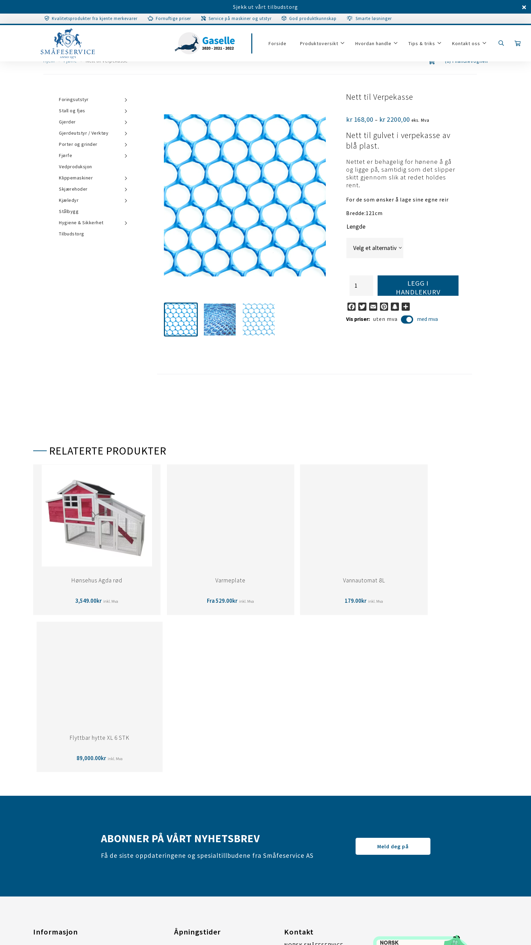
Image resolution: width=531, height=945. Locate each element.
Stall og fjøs (72, 111)
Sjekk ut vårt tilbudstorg (265, 6)
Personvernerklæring (61, 819)
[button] (181, 319)
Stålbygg (69, 211)
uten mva (393, 319)
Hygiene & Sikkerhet (81, 222)
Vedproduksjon (75, 166)
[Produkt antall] (361, 285)
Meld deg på (393, 689)
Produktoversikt (320, 45)
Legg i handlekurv (418, 287)
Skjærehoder (73, 189)
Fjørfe (65, 155)
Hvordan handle (375, 45)
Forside (279, 45)
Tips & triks (423, 45)
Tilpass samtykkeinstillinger (71, 833)
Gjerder (67, 122)
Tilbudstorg (71, 234)
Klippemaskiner (76, 178)
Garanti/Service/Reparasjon (69, 792)
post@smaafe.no (306, 838)
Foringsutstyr (74, 99)
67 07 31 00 (321, 849)
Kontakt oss (467, 45)
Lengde (355, 226)
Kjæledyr (69, 200)
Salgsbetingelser (55, 806)
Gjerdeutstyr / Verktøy (83, 133)
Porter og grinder (78, 144)
